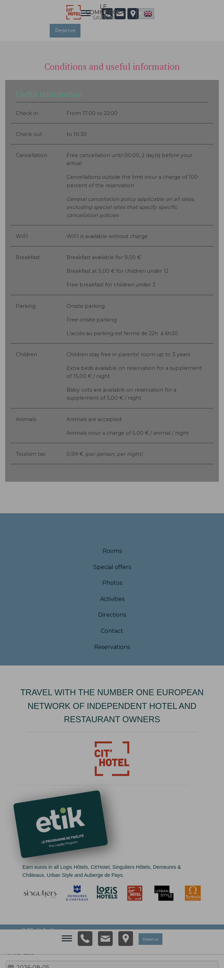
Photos (112, 583)
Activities (112, 599)
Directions (112, 614)
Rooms (112, 551)
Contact (112, 631)
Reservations (112, 647)
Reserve (65, 30)
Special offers (112, 567)
